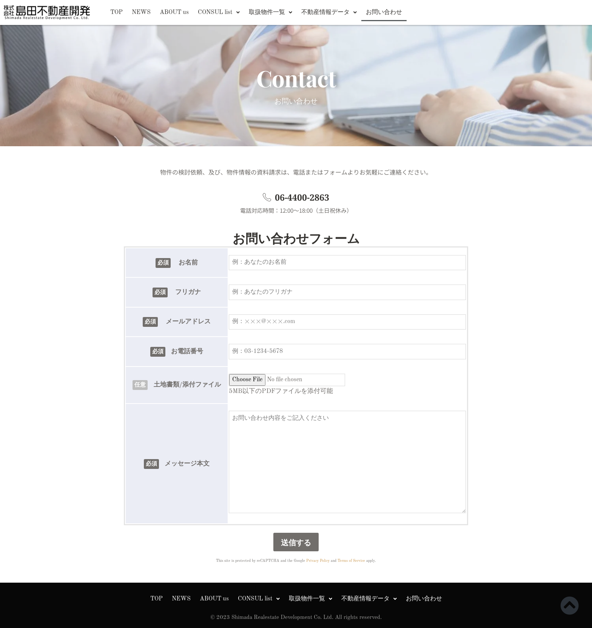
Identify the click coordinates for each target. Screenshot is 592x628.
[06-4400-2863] (267, 197)
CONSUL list (219, 12)
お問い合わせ (384, 12)
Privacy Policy (318, 561)
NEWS (141, 12)
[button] (218, 12)
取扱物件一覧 (270, 12)
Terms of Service (351, 561)
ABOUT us (174, 12)
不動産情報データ (329, 12)
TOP (116, 12)
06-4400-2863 (302, 197)
